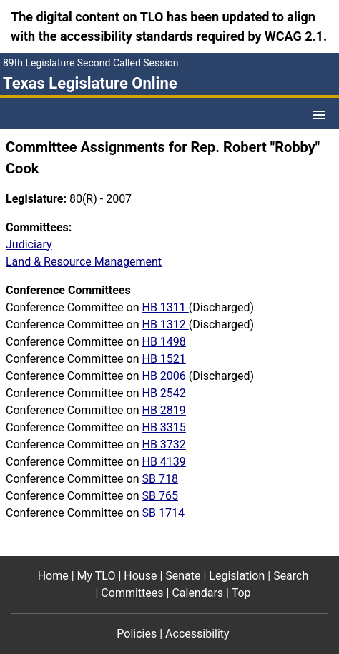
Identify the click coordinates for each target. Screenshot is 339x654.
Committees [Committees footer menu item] (132, 593)
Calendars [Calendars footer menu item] (197, 593)
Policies (137, 633)
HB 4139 (163, 461)
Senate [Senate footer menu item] (182, 576)
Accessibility (197, 633)
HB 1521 (163, 359)
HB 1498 (163, 341)
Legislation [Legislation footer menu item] (237, 576)
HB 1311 (165, 307)
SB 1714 (163, 513)
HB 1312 (165, 324)
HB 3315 (163, 427)
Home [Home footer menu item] (53, 576)
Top (241, 593)
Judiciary (29, 244)
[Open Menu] (319, 115)
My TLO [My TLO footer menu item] (96, 576)
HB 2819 (163, 410)
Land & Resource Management (84, 261)
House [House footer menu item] (140, 576)
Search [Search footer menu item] (290, 576)
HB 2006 (165, 376)
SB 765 (159, 496)
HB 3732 (163, 444)
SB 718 (159, 479)
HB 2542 (163, 393)
